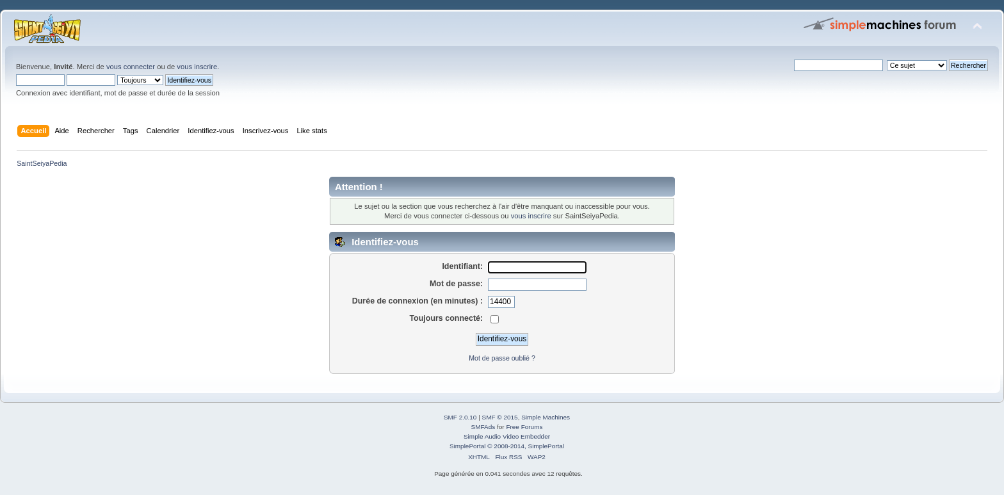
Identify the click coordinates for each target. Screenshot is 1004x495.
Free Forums (524, 426)
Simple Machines (545, 417)
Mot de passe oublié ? (502, 358)
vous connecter (130, 66)
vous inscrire (197, 66)
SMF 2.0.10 (460, 417)
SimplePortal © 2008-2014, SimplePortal (506, 446)
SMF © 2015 (500, 417)
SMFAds (483, 426)
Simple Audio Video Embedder (507, 436)
